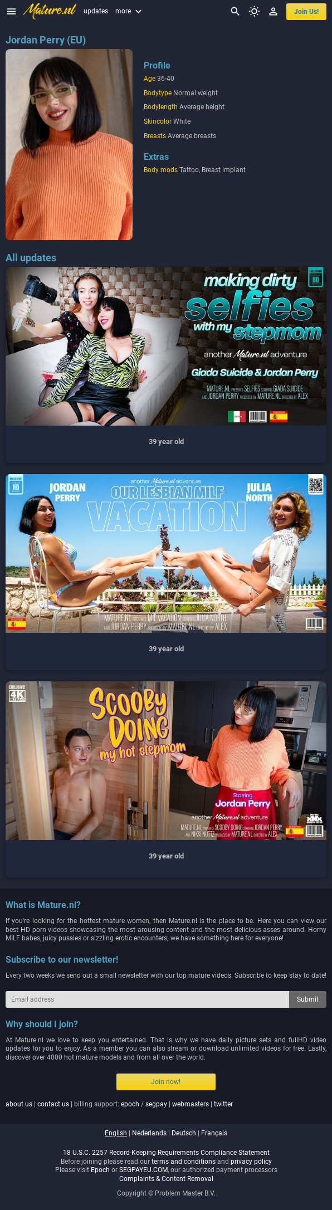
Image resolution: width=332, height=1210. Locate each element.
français (214, 1133)
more (129, 11)
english (116, 1133)
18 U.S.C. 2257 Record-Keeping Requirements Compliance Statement (166, 1153)
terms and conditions (184, 1161)
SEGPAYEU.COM (143, 1170)
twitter (223, 1104)
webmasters (190, 1104)
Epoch (100, 1170)
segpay (156, 1104)
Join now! (165, 1082)
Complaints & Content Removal (166, 1179)
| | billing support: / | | (119, 1104)
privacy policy (251, 1161)
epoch (130, 1104)
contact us (53, 1104)
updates (96, 11)
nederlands (149, 1133)
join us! (306, 12)
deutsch (184, 1133)
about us (19, 1104)
